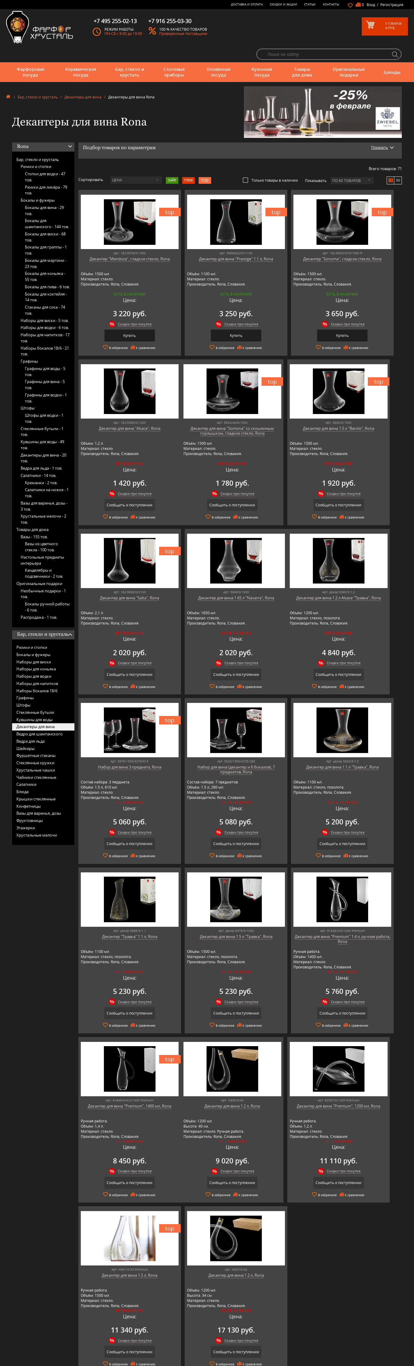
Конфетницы (28, 789)
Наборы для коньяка (36, 652)
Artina (117, 1305)
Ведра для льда (30, 725)
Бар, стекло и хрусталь (129, 55)
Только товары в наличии (270, 163)
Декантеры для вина (82, 80)
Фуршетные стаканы (36, 739)
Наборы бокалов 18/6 (36, 674)
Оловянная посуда (219, 55)
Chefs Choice (122, 1310)
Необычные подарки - (43, 577)
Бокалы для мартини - (45, 247)
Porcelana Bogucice (127, 1333)
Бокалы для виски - (45, 220)
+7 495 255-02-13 (313, 1313)
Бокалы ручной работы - (47, 590)
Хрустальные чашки (35, 753)
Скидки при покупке (122, 307)
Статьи (310, 4)
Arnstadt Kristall (124, 1301)
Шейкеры (25, 731)
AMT (115, 1296)
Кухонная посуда (261, 55)
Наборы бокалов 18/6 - (45, 334)
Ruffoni (118, 1342)
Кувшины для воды (34, 703)
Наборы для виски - (45, 303)
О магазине (205, 1296)
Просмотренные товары (215, 1349)
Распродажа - (39, 600)
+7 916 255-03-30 (313, 1319)
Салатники (26, 768)
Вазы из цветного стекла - (41, 530)
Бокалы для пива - (47, 270)
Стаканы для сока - (45, 294)
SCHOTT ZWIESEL (125, 1346)
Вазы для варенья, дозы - (44, 489)
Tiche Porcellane (125, 1356)
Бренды (392, 55)
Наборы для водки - (45, 311)
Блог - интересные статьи (216, 1301)
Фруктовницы (29, 804)
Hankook (119, 1319)
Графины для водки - (46, 381)
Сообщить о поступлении (363, 319)
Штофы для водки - (44, 402)
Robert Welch (122, 1337)
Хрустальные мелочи (36, 818)
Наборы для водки (33, 659)
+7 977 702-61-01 (313, 1299)
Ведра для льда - (41, 451)
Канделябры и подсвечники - (44, 557)
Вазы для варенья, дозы (38, 796)
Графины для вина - (45, 368)
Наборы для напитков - (45, 321)
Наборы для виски (33, 645)
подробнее (80, 1172)
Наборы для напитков (37, 667)
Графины (29, 344)
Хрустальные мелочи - (43, 502)
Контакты (331, 4)
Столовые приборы (174, 55)
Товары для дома (302, 55)
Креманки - (41, 466)
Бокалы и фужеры (38, 184)
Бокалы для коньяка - (45, 260)
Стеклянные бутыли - (42, 415)
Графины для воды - (45, 355)
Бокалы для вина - (44, 194)
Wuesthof (120, 1360)
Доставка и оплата (247, 4)
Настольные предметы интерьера (42, 543)
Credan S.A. (121, 1315)
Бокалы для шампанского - (47, 207)
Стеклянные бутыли (35, 696)
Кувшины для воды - (42, 428)
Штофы (28, 391)
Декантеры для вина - (43, 441)
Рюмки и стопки (36, 150)
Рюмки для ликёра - (46, 173)
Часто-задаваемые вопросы (218, 1305)
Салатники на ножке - (47, 476)
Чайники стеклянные (36, 760)
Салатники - (38, 459)
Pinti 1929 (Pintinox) (128, 1328)
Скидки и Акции (283, 4)
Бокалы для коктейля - (46, 280)
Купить (117, 319)
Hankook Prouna (125, 1324)
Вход (371, 4)
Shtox (116, 1351)
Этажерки (25, 811)
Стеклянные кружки (35, 746)
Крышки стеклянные (36, 782)
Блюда (22, 775)
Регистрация (391, 4)
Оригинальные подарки (349, 55)
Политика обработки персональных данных (232, 1344)
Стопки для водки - (45, 160)
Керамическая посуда (80, 55)
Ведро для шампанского (39, 717)
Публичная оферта (211, 1339)
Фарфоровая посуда (30, 55)
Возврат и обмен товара (215, 1335)
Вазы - (34, 520)
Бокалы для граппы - (46, 233)
